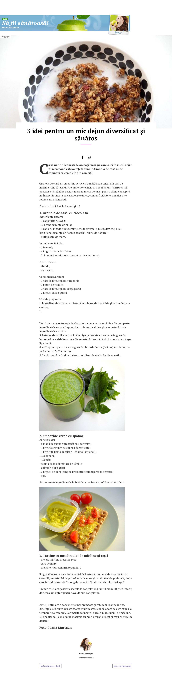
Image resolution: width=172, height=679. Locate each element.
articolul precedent (50, 665)
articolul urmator (122, 665)
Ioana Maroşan (86, 653)
